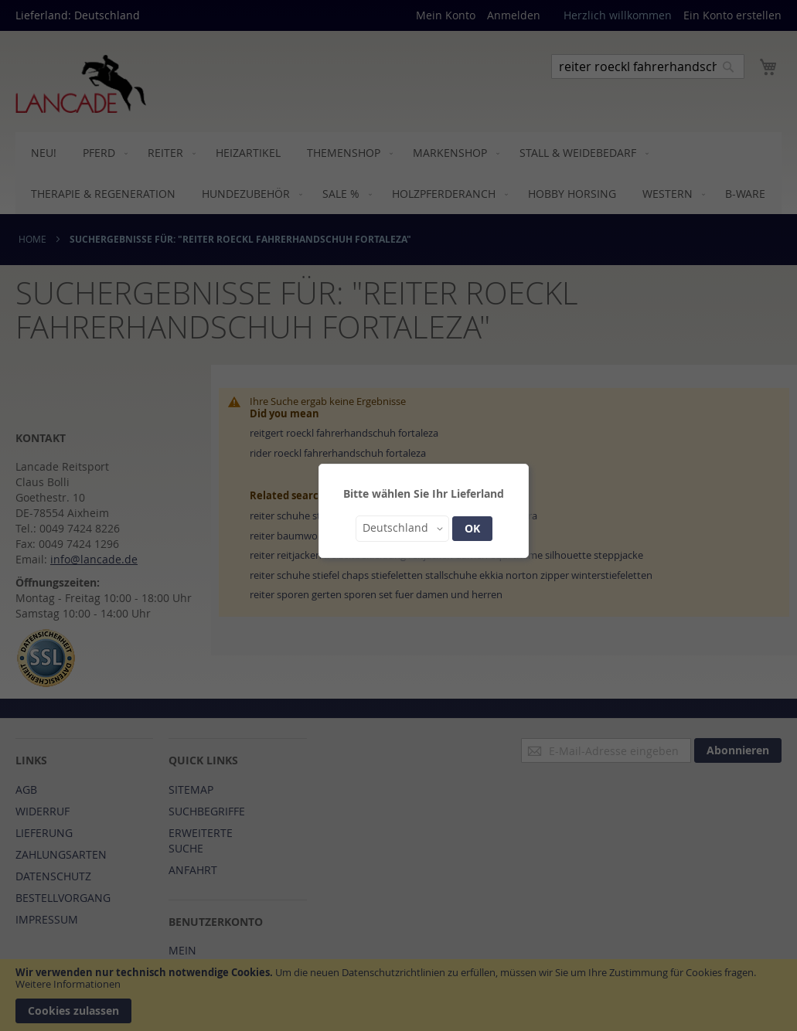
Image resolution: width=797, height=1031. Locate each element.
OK (472, 528)
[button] (402, 529)
